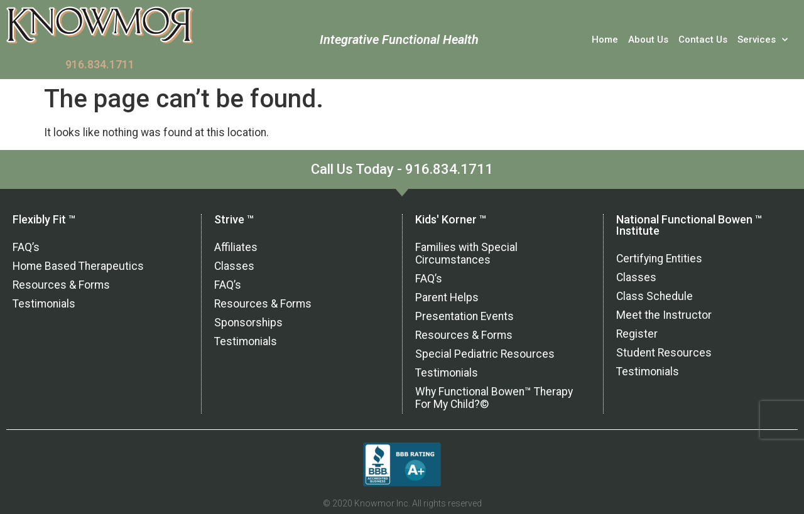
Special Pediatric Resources (485, 354)
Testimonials (44, 303)
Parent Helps (447, 297)
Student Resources (664, 352)
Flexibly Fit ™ (44, 219)
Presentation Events (464, 316)
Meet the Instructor (664, 315)
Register (637, 334)
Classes (234, 266)
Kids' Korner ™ (450, 219)
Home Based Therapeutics (78, 266)
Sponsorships (248, 322)
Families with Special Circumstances (466, 253)
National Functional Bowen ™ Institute (689, 225)
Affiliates (236, 247)
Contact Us (702, 39)
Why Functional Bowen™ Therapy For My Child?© (494, 397)
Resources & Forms (61, 285)
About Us (648, 39)
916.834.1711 (99, 64)
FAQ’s (26, 247)
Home (605, 39)
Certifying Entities (659, 258)
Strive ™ (234, 219)
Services (762, 40)
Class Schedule (654, 296)
